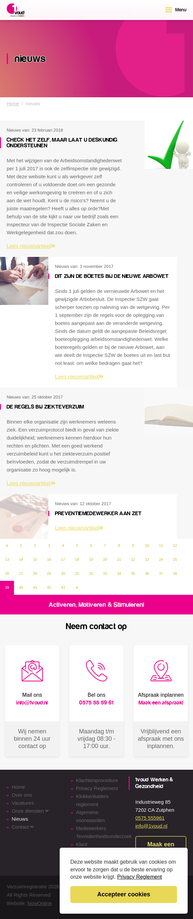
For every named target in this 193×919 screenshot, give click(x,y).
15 (35, 559)
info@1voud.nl (151, 826)
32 (91, 573)
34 (119, 573)
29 (49, 573)
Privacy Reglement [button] (139, 877)
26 (7, 573)
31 (77, 573)
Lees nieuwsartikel (31, 246)
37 (161, 573)
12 (175, 545)
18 (77, 559)
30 (63, 573)
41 (35, 587)
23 (147, 559)
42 (49, 587)
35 (133, 573)
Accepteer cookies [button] (123, 894)
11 (161, 545)
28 (35, 573)
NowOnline (39, 903)
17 (63, 559)
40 (21, 587)
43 (63, 587)
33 (105, 573)
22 (133, 559)
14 (21, 559)
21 (119, 559)
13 (7, 559)
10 (147, 545)
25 (175, 559)
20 (105, 559)
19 (91, 559)
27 (21, 573)
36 (147, 573)
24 (161, 559)
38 (175, 573)
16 (49, 559)
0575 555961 (150, 818)
